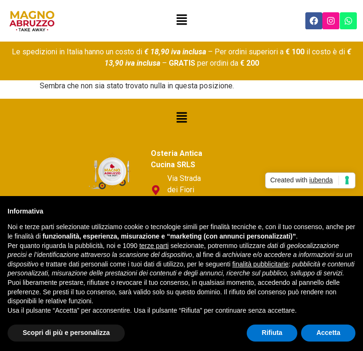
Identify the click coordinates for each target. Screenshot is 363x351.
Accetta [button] (328, 332)
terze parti (154, 245)
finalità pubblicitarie (260, 264)
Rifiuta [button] (272, 332)
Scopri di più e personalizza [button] (66, 332)
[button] (181, 20)
